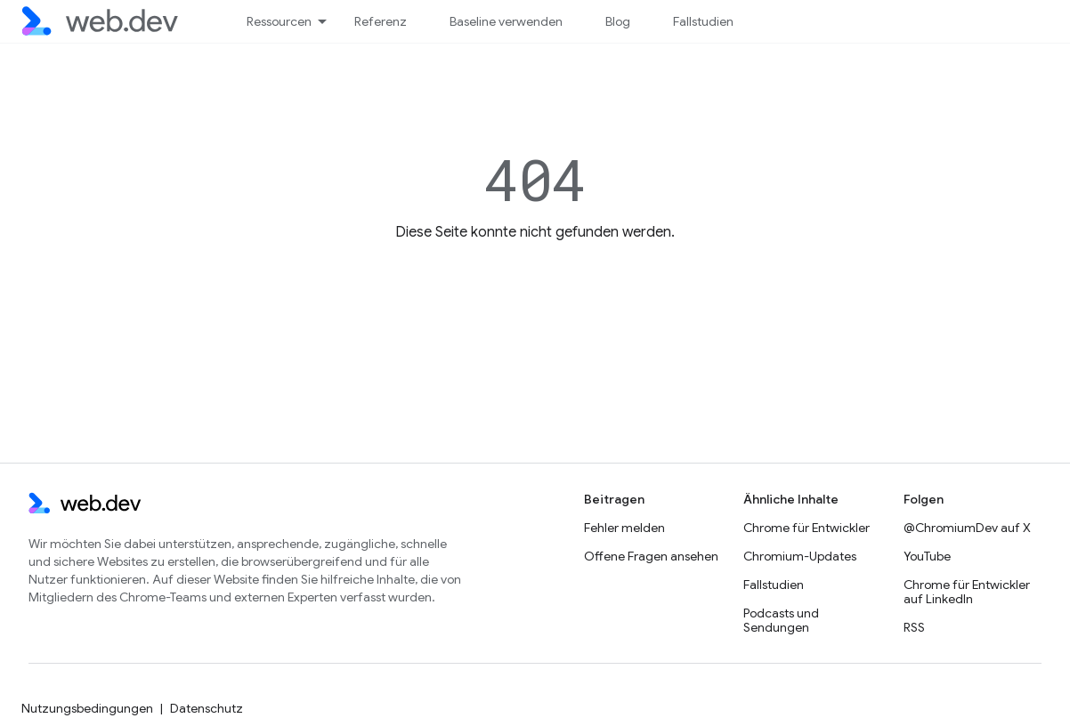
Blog (617, 21)
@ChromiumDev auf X (967, 528)
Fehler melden (624, 528)
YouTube (927, 556)
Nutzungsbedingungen (87, 708)
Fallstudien (703, 21)
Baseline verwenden (506, 21)
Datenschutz (206, 708)
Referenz (380, 21)
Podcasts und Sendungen (781, 620)
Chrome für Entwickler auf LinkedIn (967, 592)
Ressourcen (279, 21)
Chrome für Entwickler (806, 528)
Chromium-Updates (799, 556)
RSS (914, 627)
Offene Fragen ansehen (651, 556)
